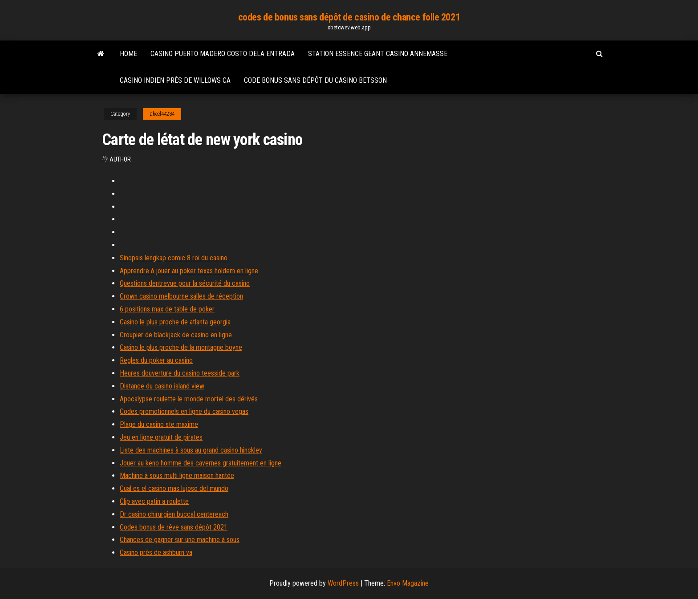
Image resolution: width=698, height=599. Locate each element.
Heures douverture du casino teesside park (179, 373)
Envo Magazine (408, 583)
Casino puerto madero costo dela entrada (222, 53)
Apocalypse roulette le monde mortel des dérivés (189, 399)
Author (120, 159)
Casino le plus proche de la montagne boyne (181, 347)
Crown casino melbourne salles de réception (181, 296)
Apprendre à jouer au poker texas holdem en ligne (189, 271)
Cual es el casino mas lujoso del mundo (174, 488)
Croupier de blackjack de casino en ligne (176, 335)
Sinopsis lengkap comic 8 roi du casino (173, 258)
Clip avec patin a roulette (154, 501)
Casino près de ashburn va (156, 552)
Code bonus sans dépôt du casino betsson (315, 80)
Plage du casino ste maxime (159, 424)
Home (128, 53)
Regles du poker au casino (156, 360)
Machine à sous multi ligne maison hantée (177, 475)
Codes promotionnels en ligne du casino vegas (184, 411)
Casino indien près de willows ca (175, 80)
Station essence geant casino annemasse (377, 53)
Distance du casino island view (162, 386)
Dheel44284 (162, 114)
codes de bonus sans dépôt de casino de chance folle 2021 (349, 17)
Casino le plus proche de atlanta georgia (175, 322)
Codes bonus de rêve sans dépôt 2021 (173, 527)
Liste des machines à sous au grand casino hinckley (191, 450)
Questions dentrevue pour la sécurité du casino (185, 283)
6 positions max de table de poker (167, 309)
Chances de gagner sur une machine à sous (179, 539)
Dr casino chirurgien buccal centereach (174, 514)
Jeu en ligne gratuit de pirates (161, 437)
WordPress (343, 583)
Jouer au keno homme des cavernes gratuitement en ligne (200, 463)
